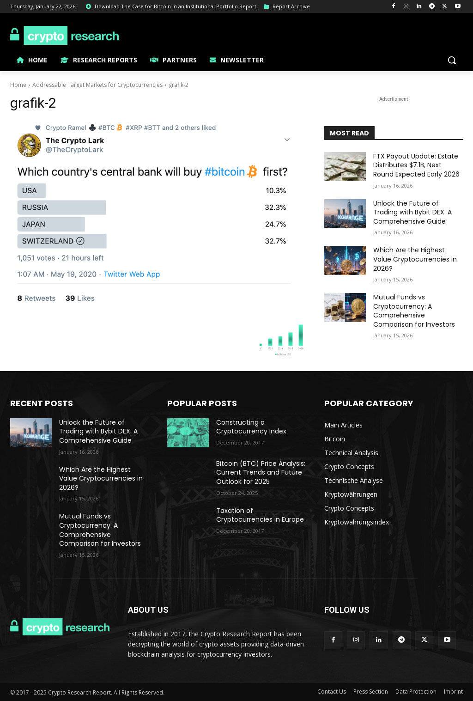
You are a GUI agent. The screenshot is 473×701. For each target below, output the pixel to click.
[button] (452, 60)
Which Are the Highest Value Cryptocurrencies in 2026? (415, 259)
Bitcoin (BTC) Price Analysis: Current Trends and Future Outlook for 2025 (260, 472)
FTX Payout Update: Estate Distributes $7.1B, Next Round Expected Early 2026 (416, 165)
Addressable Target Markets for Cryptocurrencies (97, 85)
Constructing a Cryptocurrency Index (251, 427)
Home (18, 85)
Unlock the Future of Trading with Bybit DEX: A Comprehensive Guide (412, 212)
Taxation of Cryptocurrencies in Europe (260, 515)
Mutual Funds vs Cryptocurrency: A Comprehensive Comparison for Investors (414, 311)
